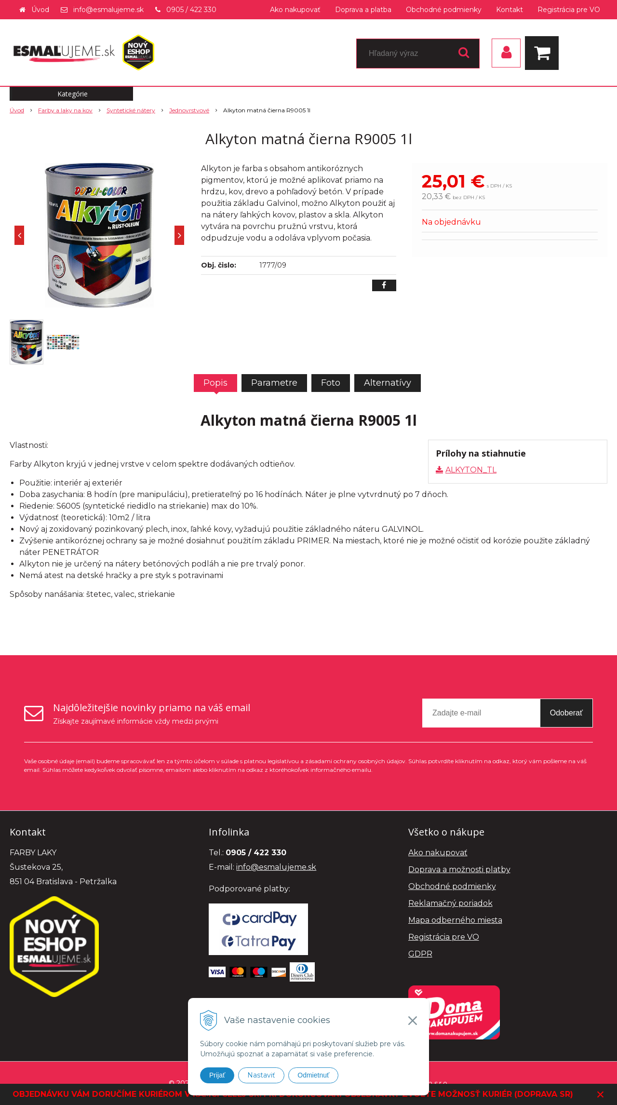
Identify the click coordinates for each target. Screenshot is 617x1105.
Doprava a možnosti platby (459, 869)
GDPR (420, 953)
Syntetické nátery (131, 110)
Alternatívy (387, 382)
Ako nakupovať (295, 9)
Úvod (40, 9)
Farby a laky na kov (65, 110)
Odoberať (566, 713)
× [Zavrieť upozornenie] (600, 1094)
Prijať (217, 1075)
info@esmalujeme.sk (108, 9)
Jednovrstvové (189, 110)
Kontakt (509, 9)
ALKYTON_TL (470, 469)
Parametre (274, 382)
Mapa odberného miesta (455, 920)
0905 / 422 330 (191, 9)
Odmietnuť (313, 1075)
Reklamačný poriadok (450, 903)
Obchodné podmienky (444, 9)
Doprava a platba (363, 9)
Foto (330, 382)
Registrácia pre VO (568, 9)
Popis (215, 382)
